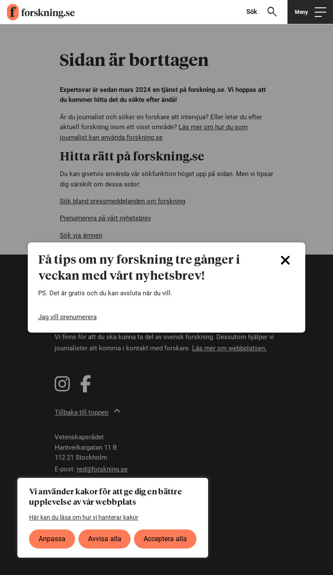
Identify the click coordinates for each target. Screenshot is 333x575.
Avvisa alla (104, 539)
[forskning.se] (37, 12)
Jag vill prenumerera (67, 317)
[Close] (285, 260)
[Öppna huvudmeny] (310, 12)
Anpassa (52, 539)
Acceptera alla (165, 539)
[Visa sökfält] (265, 12)
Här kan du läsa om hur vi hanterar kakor (83, 517)
